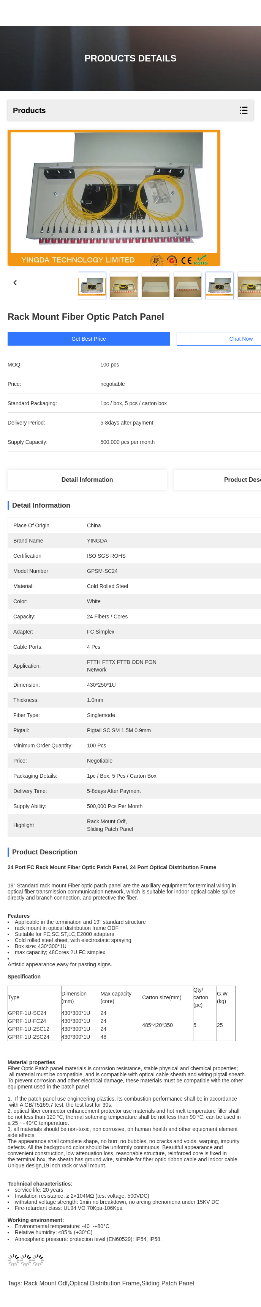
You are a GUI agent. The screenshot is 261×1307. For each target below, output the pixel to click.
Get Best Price (104, 339)
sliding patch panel (167, 1283)
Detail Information (87, 480)
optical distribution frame (105, 1283)
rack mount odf (46, 1283)
